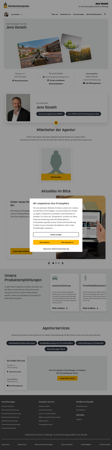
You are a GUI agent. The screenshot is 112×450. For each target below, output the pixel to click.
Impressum (47, 249)
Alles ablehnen (44, 242)
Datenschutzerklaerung (60, 249)
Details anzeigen (56, 234)
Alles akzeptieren (68, 242)
